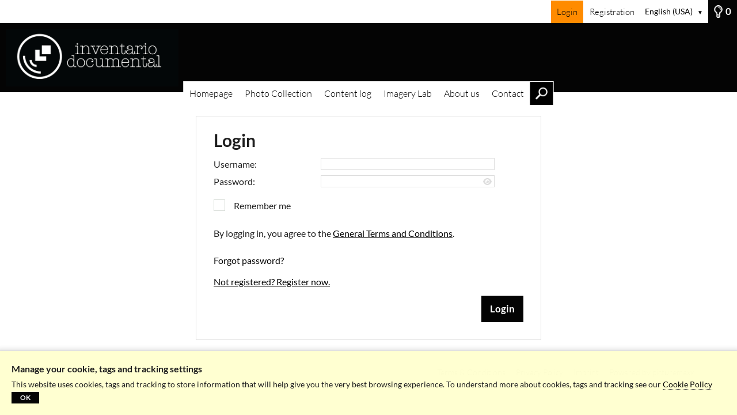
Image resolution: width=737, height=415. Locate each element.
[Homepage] (368, 57)
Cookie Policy (687, 384)
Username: (235, 164)
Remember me (262, 205)
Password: (234, 181)
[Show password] (487, 182)
